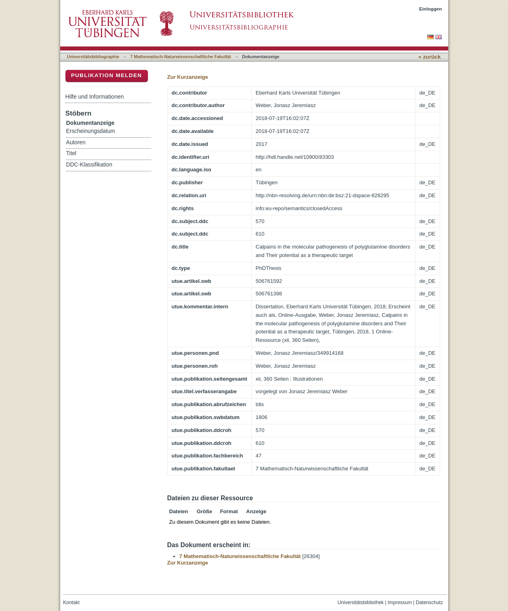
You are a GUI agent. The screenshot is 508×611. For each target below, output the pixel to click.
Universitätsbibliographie (93, 56)
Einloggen (430, 8)
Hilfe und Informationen (94, 96)
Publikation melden (106, 75)
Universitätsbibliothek (360, 602)
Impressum (400, 602)
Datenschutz (429, 602)
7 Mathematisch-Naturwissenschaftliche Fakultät (180, 56)
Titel (71, 153)
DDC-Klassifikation (89, 165)
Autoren (76, 142)
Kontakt (71, 602)
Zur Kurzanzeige (187, 77)
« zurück (429, 57)
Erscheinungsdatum (90, 131)
